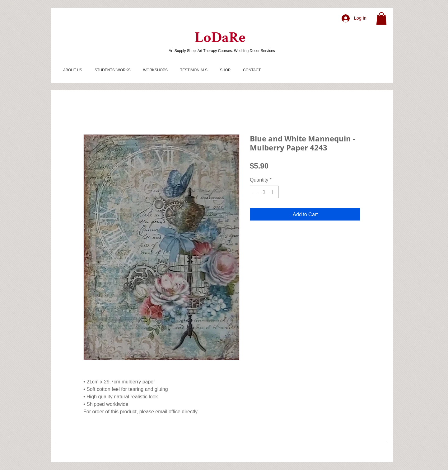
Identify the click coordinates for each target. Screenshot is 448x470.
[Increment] (273, 192)
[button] (381, 18)
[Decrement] (255, 192)
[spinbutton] (264, 192)
